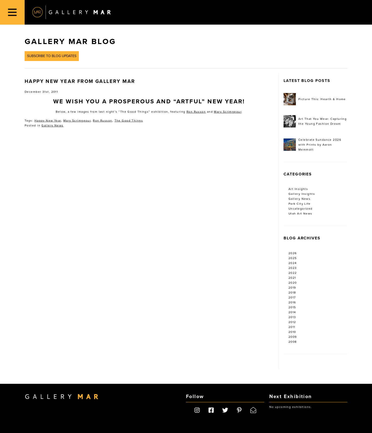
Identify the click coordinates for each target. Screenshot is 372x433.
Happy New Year (47, 120)
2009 (292, 337)
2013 (292, 317)
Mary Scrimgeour (227, 111)
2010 (292, 332)
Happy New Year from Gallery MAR (80, 81)
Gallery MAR (71, 12)
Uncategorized (300, 208)
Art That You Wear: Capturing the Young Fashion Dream (315, 121)
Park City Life (299, 203)
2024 (292, 263)
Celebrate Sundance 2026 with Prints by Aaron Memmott (312, 144)
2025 (292, 258)
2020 (292, 282)
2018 (292, 292)
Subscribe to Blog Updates (51, 56)
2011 (291, 327)
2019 (292, 287)
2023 (292, 268)
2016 (292, 302)
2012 (292, 322)
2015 (292, 307)
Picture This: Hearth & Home (315, 99)
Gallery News (52, 125)
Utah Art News (300, 213)
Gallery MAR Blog (70, 41)
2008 (292, 341)
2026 (292, 253)
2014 (292, 312)
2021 (292, 277)
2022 (292, 273)
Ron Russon (196, 111)
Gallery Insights (301, 194)
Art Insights (298, 189)
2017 (292, 297)
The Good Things (129, 120)
